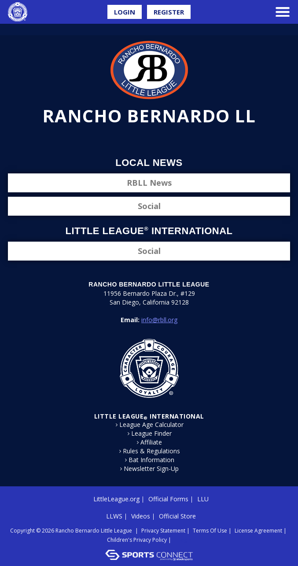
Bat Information (151, 460)
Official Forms (168, 499)
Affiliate (151, 442)
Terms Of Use (210, 530)
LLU (203, 499)
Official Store (177, 516)
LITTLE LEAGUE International (149, 416)
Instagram (157, 140)
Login (124, 11)
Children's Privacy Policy (137, 540)
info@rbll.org (159, 320)
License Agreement (258, 530)
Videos (140, 516)
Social (149, 206)
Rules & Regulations (151, 451)
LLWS (114, 516)
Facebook (127, 140)
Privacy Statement (163, 530)
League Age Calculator (151, 425)
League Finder (151, 433)
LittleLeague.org (116, 499)
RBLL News (149, 182)
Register (169, 11)
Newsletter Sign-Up (151, 469)
